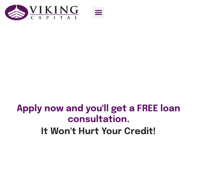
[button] (98, 12)
